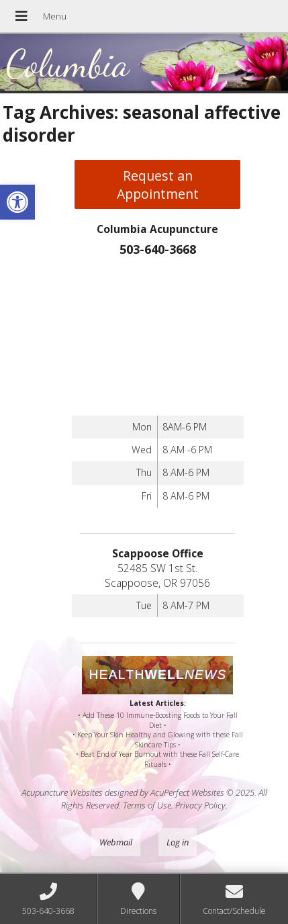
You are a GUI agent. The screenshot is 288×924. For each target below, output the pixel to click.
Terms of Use (147, 805)
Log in (177, 842)
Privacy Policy (200, 805)
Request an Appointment (158, 185)
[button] (17, 202)
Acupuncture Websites (62, 792)
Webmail (115, 842)
